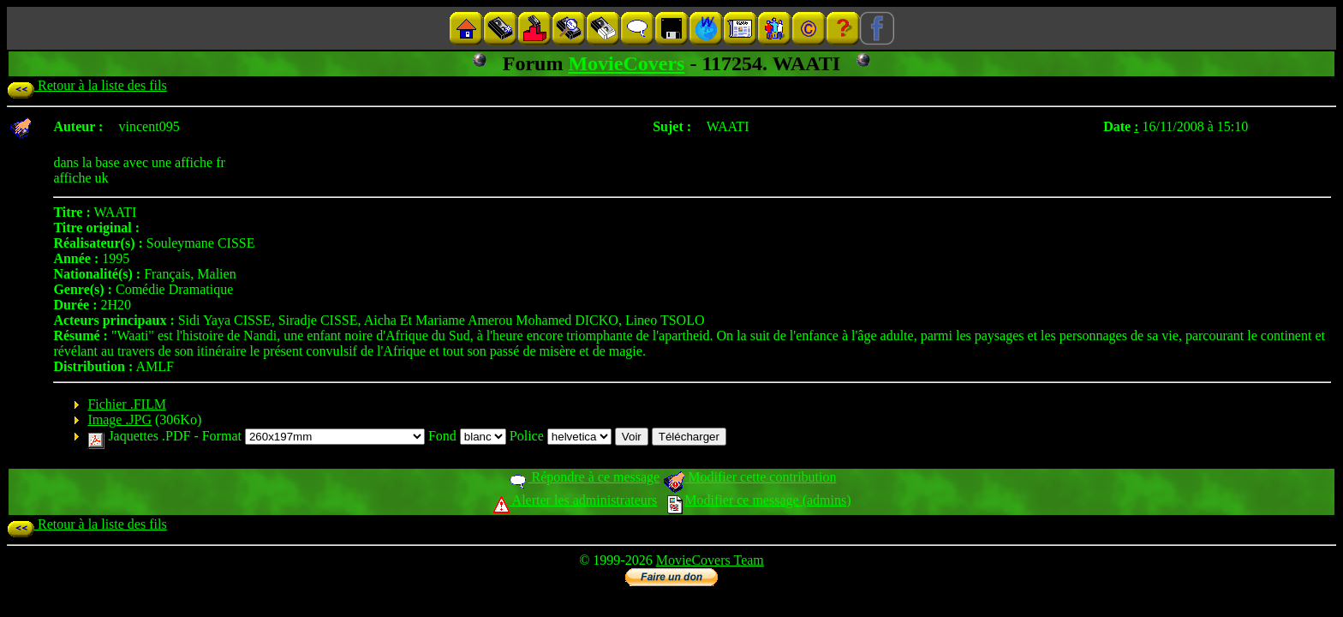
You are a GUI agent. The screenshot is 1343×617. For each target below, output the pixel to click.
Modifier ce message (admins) (759, 500)
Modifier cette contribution (749, 477)
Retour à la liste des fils (87, 85)
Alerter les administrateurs (575, 500)
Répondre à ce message (583, 477)
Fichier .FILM (126, 404)
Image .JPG (119, 419)
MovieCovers (626, 63)
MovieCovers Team (710, 560)
